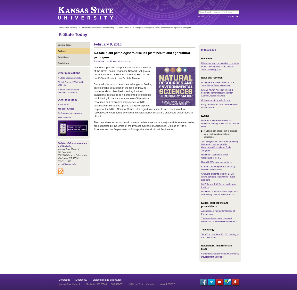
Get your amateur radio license (216, 100)
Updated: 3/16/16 (167, 284)
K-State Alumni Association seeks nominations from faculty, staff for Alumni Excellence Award (217, 93)
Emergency (81, 279)
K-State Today (123, 28)
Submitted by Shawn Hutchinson (112, 61)
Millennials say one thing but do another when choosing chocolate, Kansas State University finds (220, 66)
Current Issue (65, 45)
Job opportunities (66, 109)
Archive (62, 51)
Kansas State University (90, 12)
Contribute (63, 57)
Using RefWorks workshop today (216, 162)
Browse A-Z (204, 16)
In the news (63, 104)
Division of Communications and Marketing (97, 28)
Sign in (231, 16)
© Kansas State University (141, 284)
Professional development (70, 113)
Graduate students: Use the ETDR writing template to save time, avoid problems (218, 177)
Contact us (64, 279)
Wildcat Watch (64, 117)
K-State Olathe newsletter (70, 78)
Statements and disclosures (107, 279)
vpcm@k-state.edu (67, 164)
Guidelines (63, 63)
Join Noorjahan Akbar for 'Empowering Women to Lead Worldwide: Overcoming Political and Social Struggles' (219, 146)
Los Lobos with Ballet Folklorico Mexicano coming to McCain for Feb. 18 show (220, 123)
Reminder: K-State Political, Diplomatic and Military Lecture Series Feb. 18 (219, 193)
